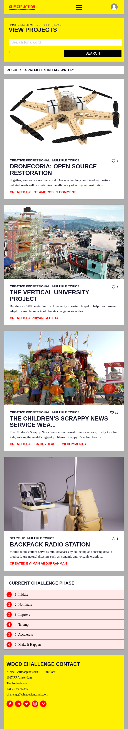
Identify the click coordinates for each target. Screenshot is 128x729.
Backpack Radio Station (50, 544)
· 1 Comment (65, 192)
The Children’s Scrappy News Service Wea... (59, 422)
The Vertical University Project (49, 295)
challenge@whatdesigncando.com (27, 694)
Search (92, 53)
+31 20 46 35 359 (17, 688)
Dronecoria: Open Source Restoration (53, 169)
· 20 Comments (73, 444)
